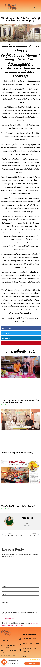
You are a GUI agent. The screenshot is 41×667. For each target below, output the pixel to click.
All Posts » (27, 525)
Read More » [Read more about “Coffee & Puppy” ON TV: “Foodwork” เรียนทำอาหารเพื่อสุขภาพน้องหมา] (5, 405)
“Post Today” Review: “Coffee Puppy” (18, 506)
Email (4, 594)
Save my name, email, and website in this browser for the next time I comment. (19, 613)
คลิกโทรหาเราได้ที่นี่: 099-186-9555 (8, 650)
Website (5, 602)
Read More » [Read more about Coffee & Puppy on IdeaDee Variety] (5, 455)
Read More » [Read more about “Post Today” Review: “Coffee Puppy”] (5, 509)
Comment (6, 561)
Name (4, 586)
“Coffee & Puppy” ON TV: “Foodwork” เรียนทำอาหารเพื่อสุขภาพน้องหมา (20, 401)
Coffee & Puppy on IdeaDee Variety (17, 452)
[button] (26, 7)
